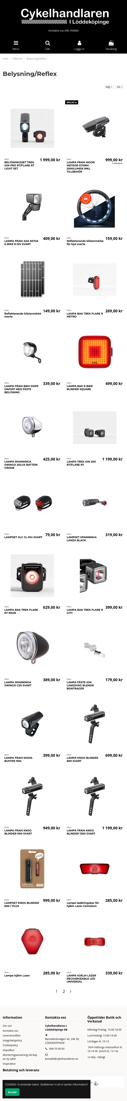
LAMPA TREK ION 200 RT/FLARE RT (81, 463)
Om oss (7, 1025)
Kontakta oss (10, 1030)
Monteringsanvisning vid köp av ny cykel (20, 1056)
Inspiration (9, 1063)
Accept (12, 1092)
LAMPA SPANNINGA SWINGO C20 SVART (18, 684)
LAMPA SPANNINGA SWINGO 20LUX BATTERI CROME (21, 465)
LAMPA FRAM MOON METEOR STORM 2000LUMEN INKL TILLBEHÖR (81, 167)
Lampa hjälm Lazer (17, 975)
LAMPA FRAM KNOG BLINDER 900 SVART (18, 832)
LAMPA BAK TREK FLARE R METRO (85, 315)
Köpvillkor (9, 1050)
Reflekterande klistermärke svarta (22, 315)
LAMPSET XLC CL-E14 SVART (23, 537)
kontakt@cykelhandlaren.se (61, 1058)
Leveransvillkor (12, 1035)
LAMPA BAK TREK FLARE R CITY (85, 611)
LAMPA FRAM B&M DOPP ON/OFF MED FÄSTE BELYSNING (21, 389)
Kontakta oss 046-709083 (63, 30)
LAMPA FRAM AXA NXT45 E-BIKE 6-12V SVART (21, 242)
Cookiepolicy (10, 1045)
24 (119, 87)
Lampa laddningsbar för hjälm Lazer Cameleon (83, 904)
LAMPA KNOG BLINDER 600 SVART (82, 759)
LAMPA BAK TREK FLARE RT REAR (21, 611)
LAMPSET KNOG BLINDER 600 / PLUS (21, 904)
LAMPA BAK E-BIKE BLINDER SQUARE (80, 387)
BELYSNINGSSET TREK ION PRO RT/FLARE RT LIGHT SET (19, 165)
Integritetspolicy (12, 1040)
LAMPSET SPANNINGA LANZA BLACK (82, 539)
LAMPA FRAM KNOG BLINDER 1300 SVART (81, 832)
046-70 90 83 (57, 1048)
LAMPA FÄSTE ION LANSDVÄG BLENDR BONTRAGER (80, 685)
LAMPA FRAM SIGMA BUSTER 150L (18, 759)
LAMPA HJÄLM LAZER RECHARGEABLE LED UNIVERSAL (81, 978)
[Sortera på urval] (109, 87)
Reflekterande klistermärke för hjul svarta (85, 242)
